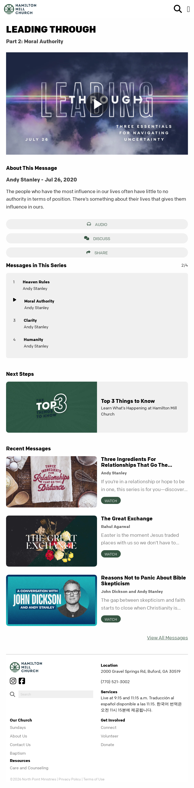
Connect (108, 727)
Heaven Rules (36, 281)
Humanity (33, 339)
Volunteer (109, 735)
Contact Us (20, 744)
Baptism (18, 753)
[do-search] (55, 694)
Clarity (30, 320)
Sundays (18, 727)
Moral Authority (39, 301)
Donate (107, 744)
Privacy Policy (70, 779)
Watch (111, 500)
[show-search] (176, 9)
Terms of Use (94, 779)
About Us (18, 735)
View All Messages (167, 638)
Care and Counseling (29, 767)
